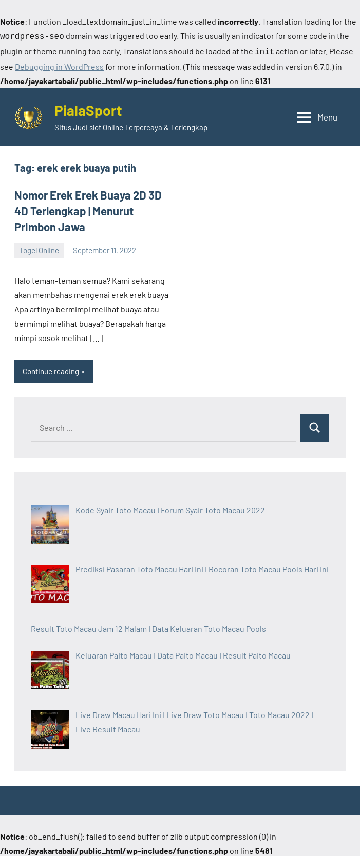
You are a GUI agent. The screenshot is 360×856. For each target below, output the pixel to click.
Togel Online (39, 248)
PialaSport (88, 108)
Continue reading (51, 369)
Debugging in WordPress (59, 64)
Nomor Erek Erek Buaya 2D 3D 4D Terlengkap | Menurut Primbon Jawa (88, 208)
